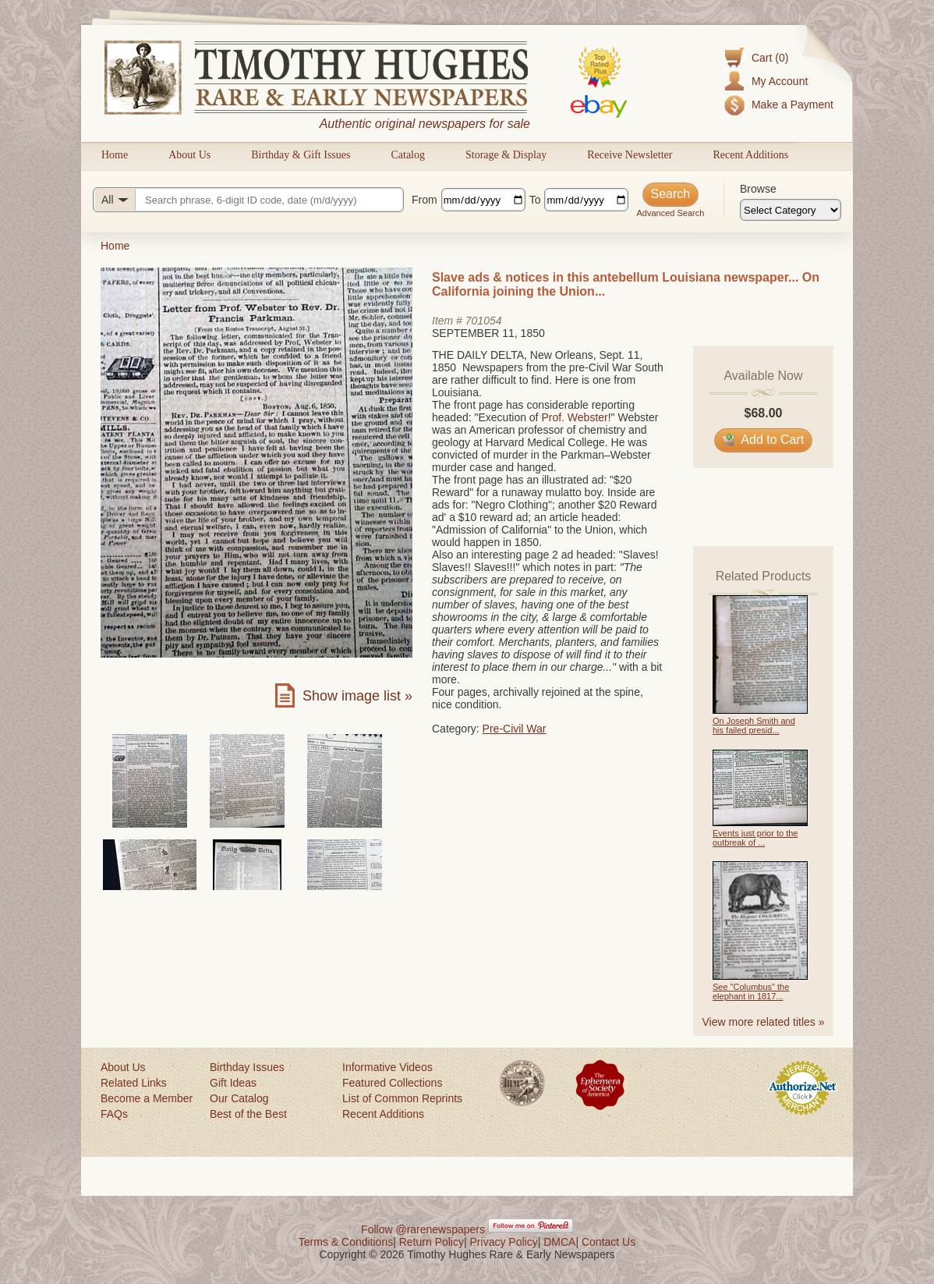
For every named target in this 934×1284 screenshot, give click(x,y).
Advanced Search (670, 213)
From (424, 199)
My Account (780, 81)
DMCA (559, 1242)
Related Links (134, 1083)
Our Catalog (239, 1098)
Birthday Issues (247, 1067)
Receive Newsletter (629, 155)
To (535, 199)
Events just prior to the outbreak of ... (755, 837)
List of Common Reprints (402, 1098)
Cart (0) (770, 57)
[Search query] (248, 199)
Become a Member (147, 1098)
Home (114, 155)
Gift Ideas (233, 1083)
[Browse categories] (790, 210)
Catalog (408, 155)
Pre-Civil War (515, 728)
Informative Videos (387, 1067)
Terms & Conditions (346, 1242)
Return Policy (431, 1242)
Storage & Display (506, 155)
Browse (758, 189)
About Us (189, 155)
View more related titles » (763, 1022)
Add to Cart (764, 439)
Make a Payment (792, 104)
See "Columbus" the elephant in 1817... (751, 991)
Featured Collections (392, 1083)
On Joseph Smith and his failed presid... (754, 725)
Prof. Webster (574, 417)
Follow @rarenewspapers (423, 1229)
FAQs (114, 1114)
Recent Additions (750, 155)
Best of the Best (248, 1114)
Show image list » (357, 696)
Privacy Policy (504, 1242)
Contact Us (608, 1242)
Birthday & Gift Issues (300, 155)
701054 (483, 320)
